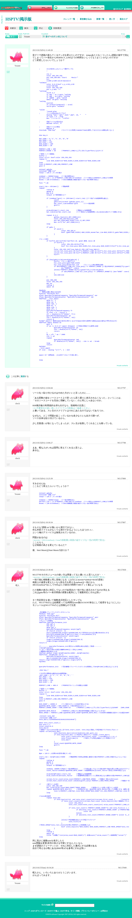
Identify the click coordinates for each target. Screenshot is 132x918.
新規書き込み (86, 19)
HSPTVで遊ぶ (53, 911)
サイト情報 (75, 911)
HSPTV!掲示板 (18, 19)
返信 (23, 376)
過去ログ (124, 19)
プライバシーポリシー (90, 911)
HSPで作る (64, 911)
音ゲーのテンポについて (55, 36)
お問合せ (104, 911)
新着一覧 (100, 19)
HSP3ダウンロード (38, 911)
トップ (27, 911)
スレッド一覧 (69, 19)
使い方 (112, 19)
